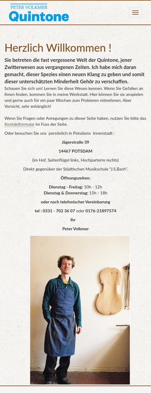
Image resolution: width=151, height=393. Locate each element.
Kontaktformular (19, 124)
